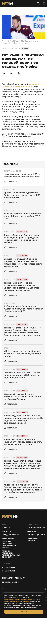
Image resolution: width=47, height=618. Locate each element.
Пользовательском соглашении (16, 601)
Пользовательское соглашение (13, 589)
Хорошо (24, 612)
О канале (6, 528)
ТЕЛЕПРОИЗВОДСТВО (36, 528)
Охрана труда (8, 538)
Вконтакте (7, 578)
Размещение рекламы (32, 539)
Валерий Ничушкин (23, 86)
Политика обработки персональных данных (9, 545)
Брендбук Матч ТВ (10, 535)
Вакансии (31, 531)
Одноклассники (10, 582)
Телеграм (19, 578)
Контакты (6, 531)
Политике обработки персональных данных (21, 600)
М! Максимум (8, 571)
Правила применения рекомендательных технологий (11, 554)
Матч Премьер (8, 568)
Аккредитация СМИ (36, 535)
